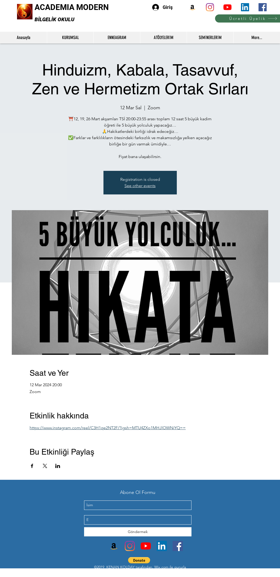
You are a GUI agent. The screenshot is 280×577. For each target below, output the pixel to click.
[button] (139, 560)
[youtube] (227, 7)
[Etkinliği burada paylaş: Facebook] (32, 466)
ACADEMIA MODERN (72, 7)
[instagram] (210, 7)
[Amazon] (192, 7)
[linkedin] (245, 7)
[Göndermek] (137, 531)
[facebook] (263, 7)
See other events (140, 185)
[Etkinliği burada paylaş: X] (44, 466)
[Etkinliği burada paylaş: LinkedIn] (57, 466)
